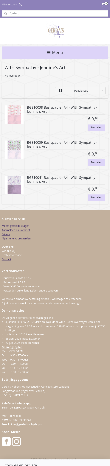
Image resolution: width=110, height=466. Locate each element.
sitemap (70, 459)
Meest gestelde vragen (15, 225)
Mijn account (12, 4)
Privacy (6, 234)
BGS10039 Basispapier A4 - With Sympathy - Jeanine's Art (62, 145)
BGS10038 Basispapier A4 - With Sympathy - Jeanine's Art (62, 109)
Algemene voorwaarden (16, 238)
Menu (55, 52)
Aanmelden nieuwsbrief (16, 230)
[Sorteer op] (80, 90)
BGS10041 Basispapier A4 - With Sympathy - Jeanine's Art (62, 180)
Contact (6, 259)
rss (78, 459)
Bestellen (96, 127)
